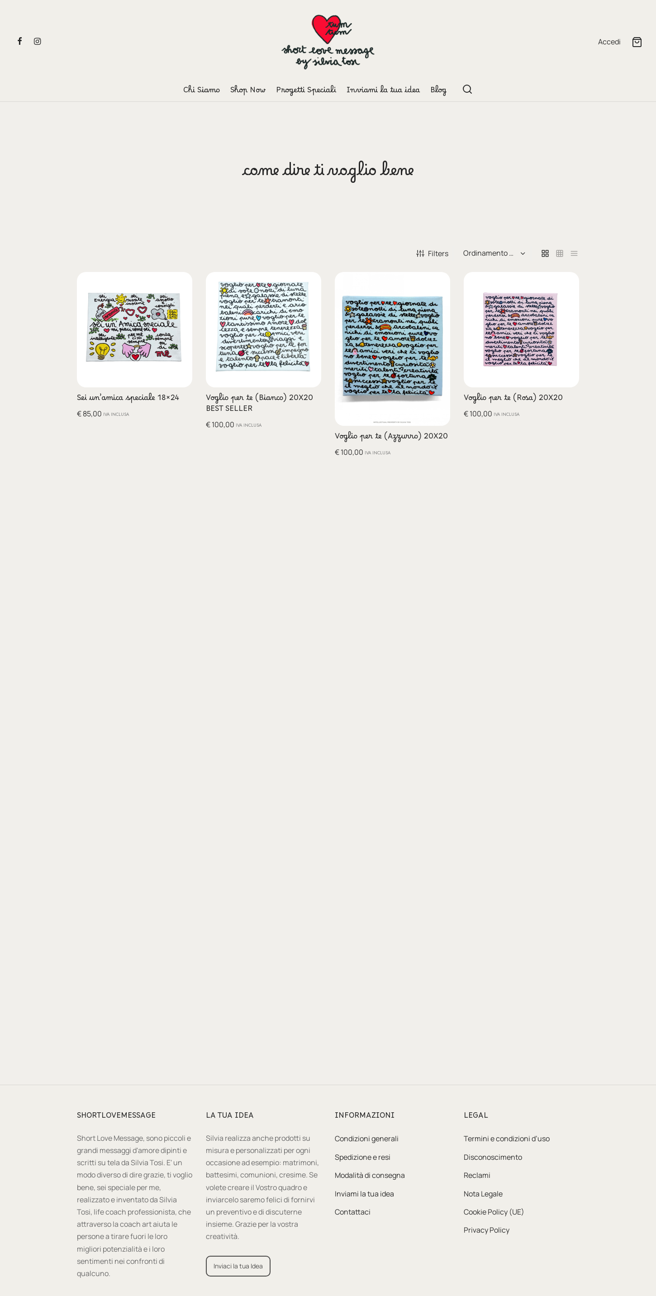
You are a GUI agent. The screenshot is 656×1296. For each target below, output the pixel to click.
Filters (432, 253)
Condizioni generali (367, 1139)
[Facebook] (20, 42)
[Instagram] (37, 42)
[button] (178, 286)
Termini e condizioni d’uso (507, 1139)
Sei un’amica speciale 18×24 (128, 400)
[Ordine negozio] (493, 253)
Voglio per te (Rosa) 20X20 (513, 400)
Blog (438, 92)
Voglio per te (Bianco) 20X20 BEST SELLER (259, 405)
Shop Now (248, 92)
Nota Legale (483, 1194)
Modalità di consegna (370, 1175)
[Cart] (637, 42)
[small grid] (560, 254)
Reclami (477, 1175)
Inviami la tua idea (383, 92)
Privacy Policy (486, 1230)
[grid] (545, 254)
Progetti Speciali (306, 92)
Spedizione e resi (362, 1157)
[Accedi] (609, 42)
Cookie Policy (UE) (494, 1212)
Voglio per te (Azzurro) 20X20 (391, 438)
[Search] (467, 89)
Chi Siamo (201, 92)
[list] (574, 254)
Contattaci (353, 1212)
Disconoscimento (493, 1157)
